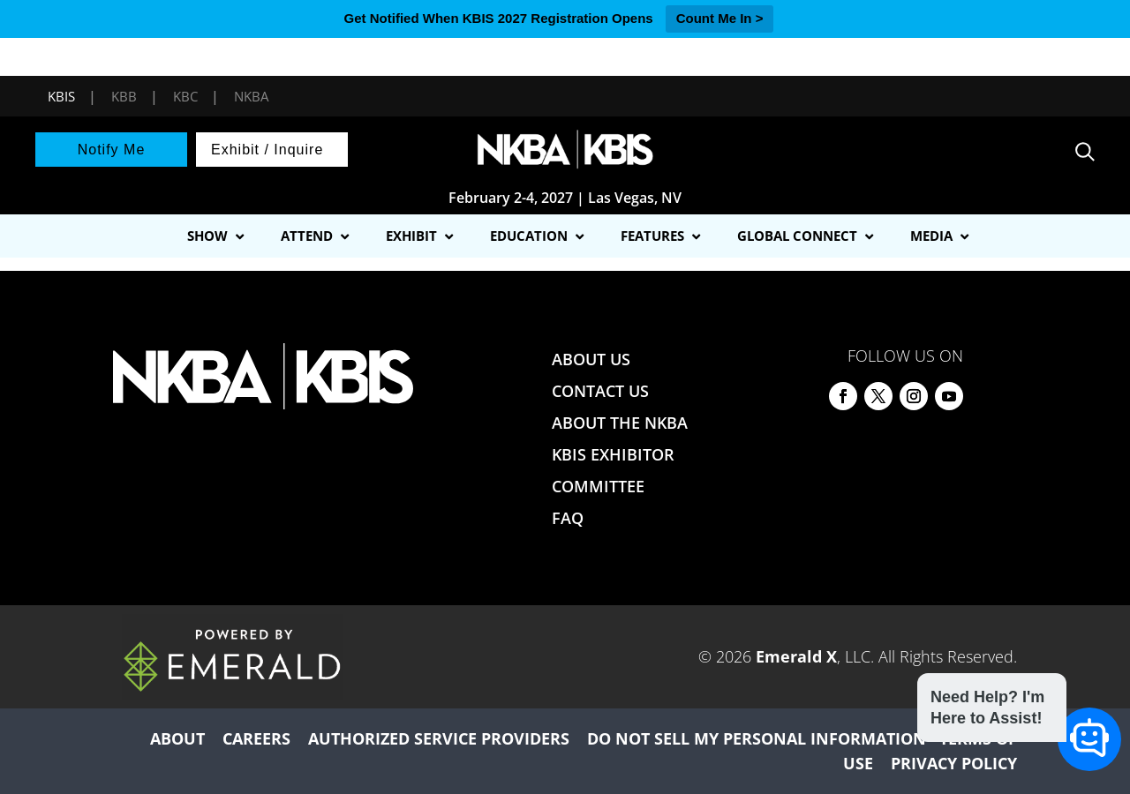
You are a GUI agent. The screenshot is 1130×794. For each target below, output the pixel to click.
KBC (185, 96)
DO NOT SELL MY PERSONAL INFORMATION (756, 738)
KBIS (61, 96)
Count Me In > (720, 18)
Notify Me (112, 149)
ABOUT (177, 738)
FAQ (568, 517)
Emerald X (796, 656)
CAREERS (256, 738)
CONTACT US (600, 390)
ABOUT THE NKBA (620, 422)
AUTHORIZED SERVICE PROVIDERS (438, 738)
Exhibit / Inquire (267, 149)
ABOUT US (591, 359)
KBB (124, 96)
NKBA (251, 96)
